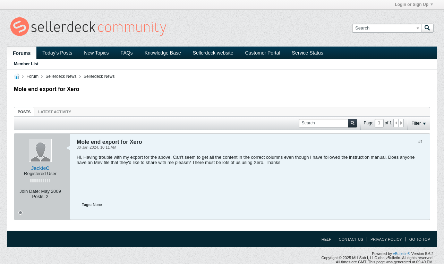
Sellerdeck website (213, 53)
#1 (420, 141)
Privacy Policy (386, 239)
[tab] (24, 111)
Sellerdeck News (60, 76)
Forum (32, 76)
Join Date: (29, 191)
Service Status (307, 53)
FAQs (127, 53)
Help (327, 239)
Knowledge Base (163, 53)
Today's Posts (57, 53)
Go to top (419, 239)
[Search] (386, 28)
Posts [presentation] (24, 112)
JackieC (40, 168)
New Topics (96, 53)
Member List (26, 63)
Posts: (38, 196)
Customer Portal (262, 53)
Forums (22, 53)
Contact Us (351, 239)
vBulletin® (401, 253)
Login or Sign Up (414, 4)
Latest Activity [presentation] (54, 112)
